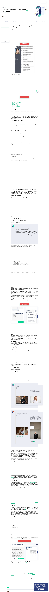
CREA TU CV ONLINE (24, 43)
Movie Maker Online (32, 482)
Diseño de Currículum (15, 104)
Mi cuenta (43, 2)
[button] (6, 587)
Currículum (15, 2)
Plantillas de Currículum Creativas (16, 102)
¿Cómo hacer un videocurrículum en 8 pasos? (5, 37)
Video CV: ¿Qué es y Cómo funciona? (5, 29)
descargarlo (12, 477)
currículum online (32, 300)
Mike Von (17, 436)
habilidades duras (22, 124)
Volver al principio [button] (5, 41)
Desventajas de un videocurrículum (4, 33)
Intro (2, 27)
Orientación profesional (29, 2)
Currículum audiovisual (15, 105)
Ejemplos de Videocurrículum (4, 35)
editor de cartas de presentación (17, 538)
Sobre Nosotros (36, 2)
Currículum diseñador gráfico (16, 106)
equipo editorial (30, 573)
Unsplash (21, 436)
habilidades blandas (23, 126)
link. (25, 509)
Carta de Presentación (21, 2)
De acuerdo (41, 589)
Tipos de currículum (14, 103)
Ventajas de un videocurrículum (3, 31)
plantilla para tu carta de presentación (30, 562)
